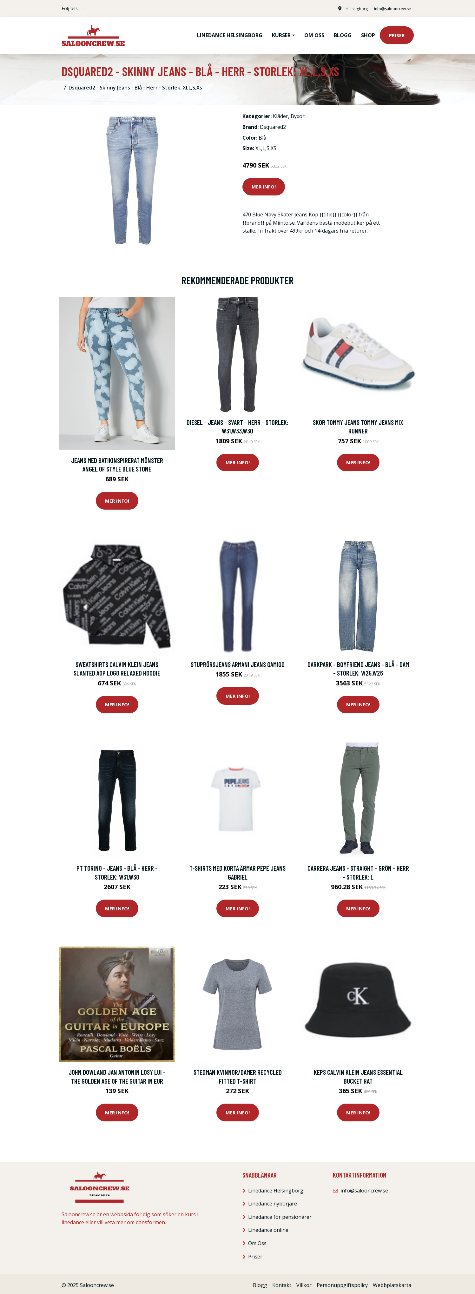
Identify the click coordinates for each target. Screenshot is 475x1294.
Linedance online (268, 1227)
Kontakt (281, 1281)
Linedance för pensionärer (280, 1213)
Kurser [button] (281, 33)
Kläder (280, 113)
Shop (368, 33)
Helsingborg (347, 8)
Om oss (314, 33)
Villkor (304, 1281)
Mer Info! (264, 183)
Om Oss (257, 1240)
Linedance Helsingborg (229, 33)
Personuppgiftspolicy (342, 1281)
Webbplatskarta (392, 1281)
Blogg (343, 33)
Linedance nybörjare (272, 1200)
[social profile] (84, 9)
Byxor (298, 113)
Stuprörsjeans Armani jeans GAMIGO (238, 661)
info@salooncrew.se (388, 8)
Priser (397, 33)
